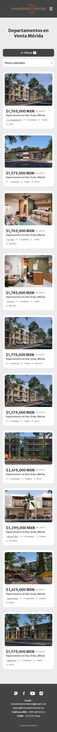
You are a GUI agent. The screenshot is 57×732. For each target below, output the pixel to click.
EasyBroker (33, 726)
